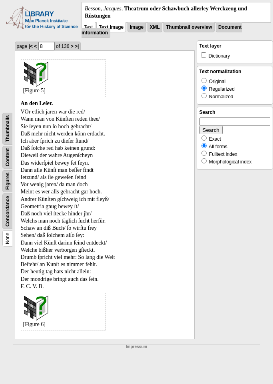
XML (155, 27)
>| (77, 46)
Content (7, 157)
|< (31, 46)
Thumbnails (7, 128)
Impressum (136, 346)
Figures (7, 181)
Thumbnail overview (189, 27)
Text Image (111, 27)
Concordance (7, 211)
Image (137, 27)
